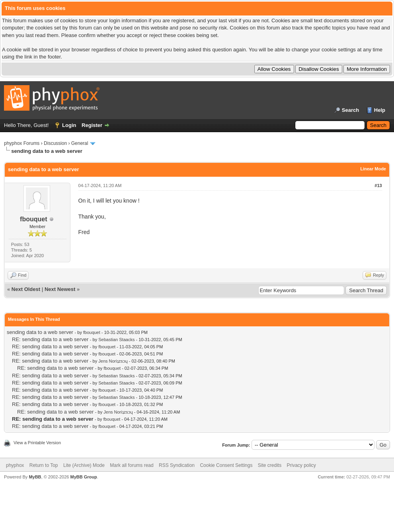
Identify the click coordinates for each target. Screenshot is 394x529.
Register (92, 125)
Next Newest (60, 289)
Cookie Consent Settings (226, 465)
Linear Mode (373, 168)
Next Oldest (26, 289)
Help (379, 110)
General (79, 143)
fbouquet (33, 219)
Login (69, 125)
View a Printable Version (37, 442)
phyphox (15, 465)
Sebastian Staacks (116, 339)
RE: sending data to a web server (50, 339)
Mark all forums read (131, 465)
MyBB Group (83, 476)
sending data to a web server (40, 332)
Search (350, 110)
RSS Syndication (177, 465)
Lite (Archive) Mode (84, 465)
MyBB (35, 476)
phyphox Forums (21, 143)
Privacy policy (301, 465)
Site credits (269, 465)
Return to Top (43, 465)
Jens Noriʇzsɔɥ (112, 361)
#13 (378, 185)
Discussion (55, 143)
